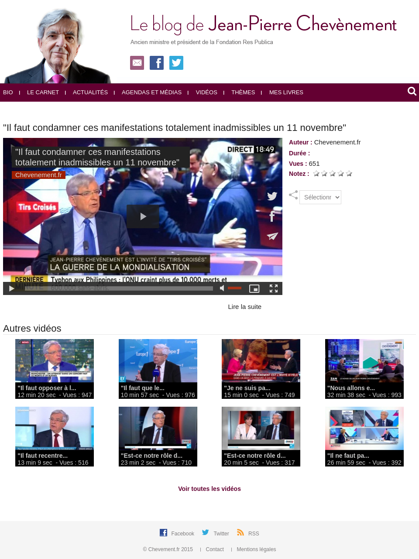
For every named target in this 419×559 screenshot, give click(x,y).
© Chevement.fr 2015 (169, 549)
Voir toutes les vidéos (209, 488)
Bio (8, 92)
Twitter (221, 534)
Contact (212, 549)
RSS (253, 534)
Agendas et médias (148, 92)
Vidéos (202, 92)
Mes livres (282, 92)
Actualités (86, 92)
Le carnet (39, 92)
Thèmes (239, 92)
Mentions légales (253, 549)
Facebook (183, 534)
